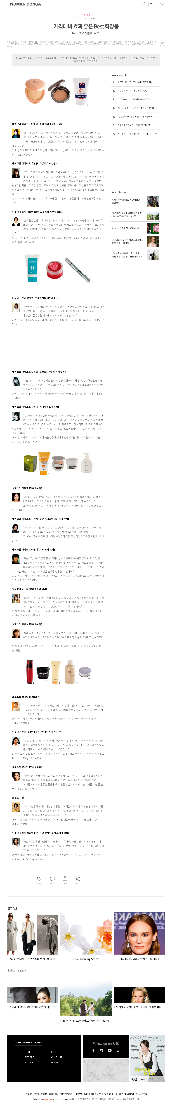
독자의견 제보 (53, 1094)
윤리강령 (44, 1094)
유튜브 (110, 1050)
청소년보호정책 (141, 1094)
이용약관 (117, 1094)
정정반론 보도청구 (66, 1094)
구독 (151, 1079)
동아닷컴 (79, 1094)
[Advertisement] (51, 347)
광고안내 (37, 1094)
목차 (143, 1079)
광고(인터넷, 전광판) (98, 1094)
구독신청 (29, 1094)
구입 (159, 1079)
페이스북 (93, 1050)
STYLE (86, 14)
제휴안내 (110, 1094)
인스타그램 (101, 1050)
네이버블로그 (118, 1050)
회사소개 (87, 1094)
